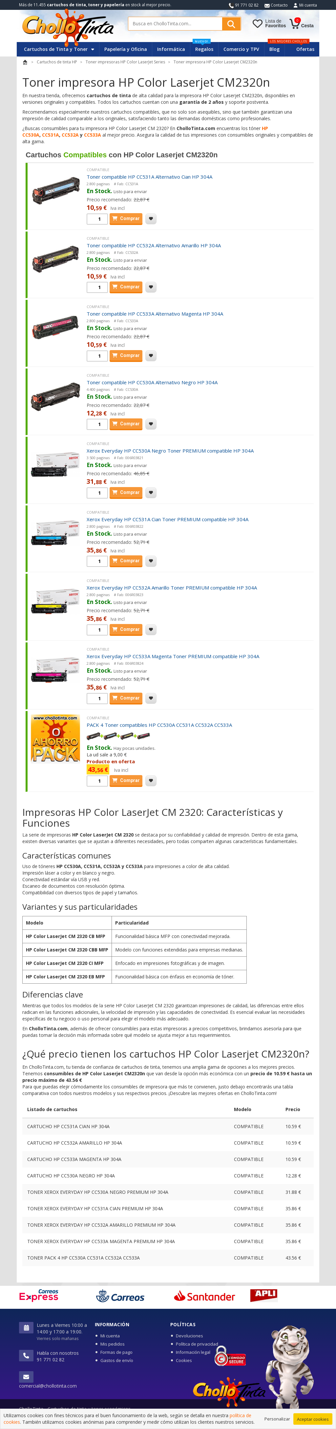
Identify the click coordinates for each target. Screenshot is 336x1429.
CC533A (92, 135)
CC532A (71, 135)
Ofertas (305, 49)
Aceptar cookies (313, 1419)
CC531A (50, 135)
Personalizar (277, 1419)
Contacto (276, 5)
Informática (171, 49)
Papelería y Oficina (125, 49)
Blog (274, 49)
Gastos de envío (116, 1360)
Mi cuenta (308, 5)
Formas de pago (116, 1352)
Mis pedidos (112, 1344)
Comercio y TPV (241, 49)
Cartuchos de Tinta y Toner (59, 49)
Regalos (203, 47)
